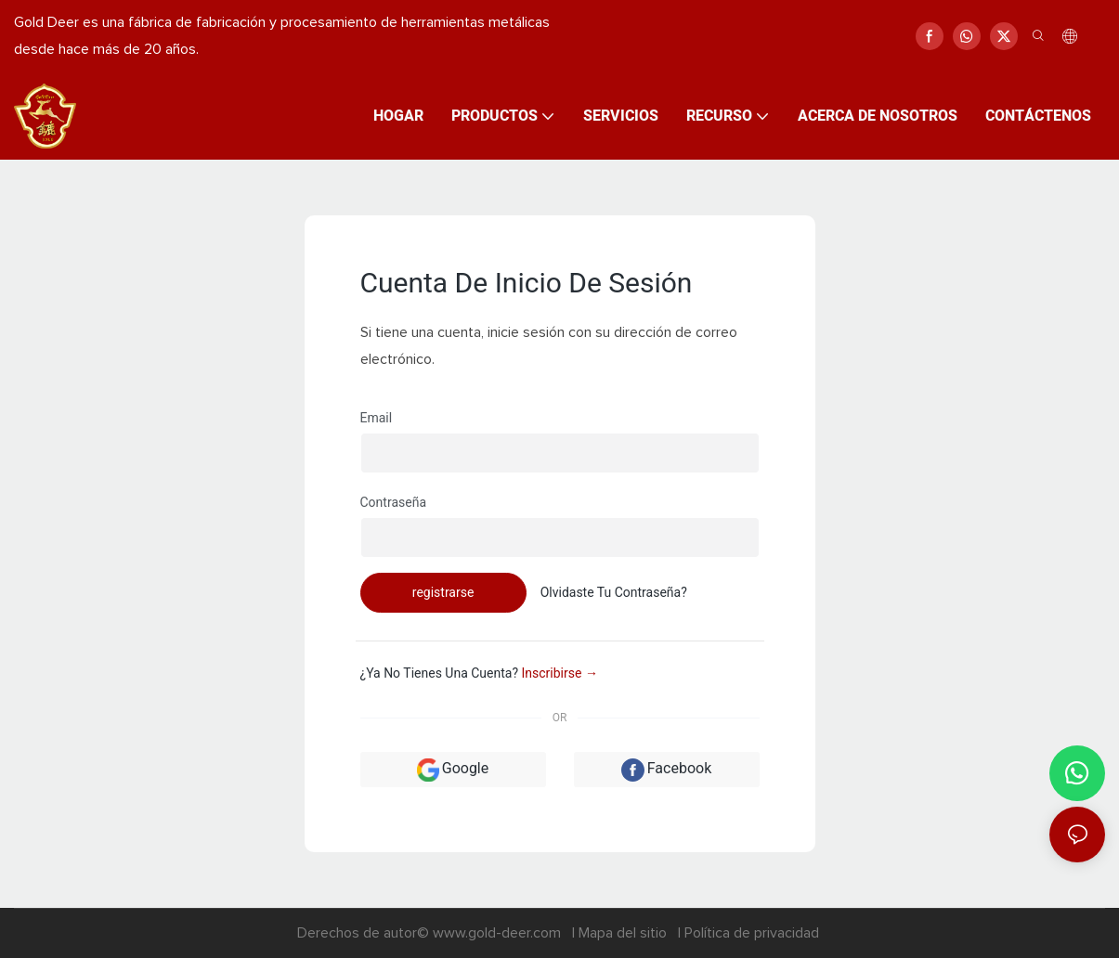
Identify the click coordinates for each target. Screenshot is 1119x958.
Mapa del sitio (624, 933)
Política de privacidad (752, 933)
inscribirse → (560, 673)
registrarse (443, 592)
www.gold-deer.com (499, 933)
